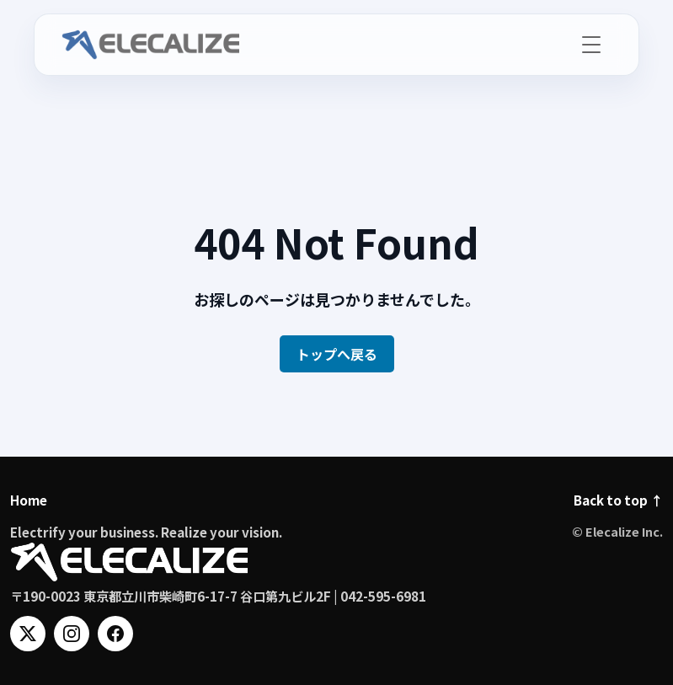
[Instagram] (71, 633)
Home (28, 499)
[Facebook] (115, 633)
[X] (27, 633)
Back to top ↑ (618, 499)
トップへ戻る (336, 354)
